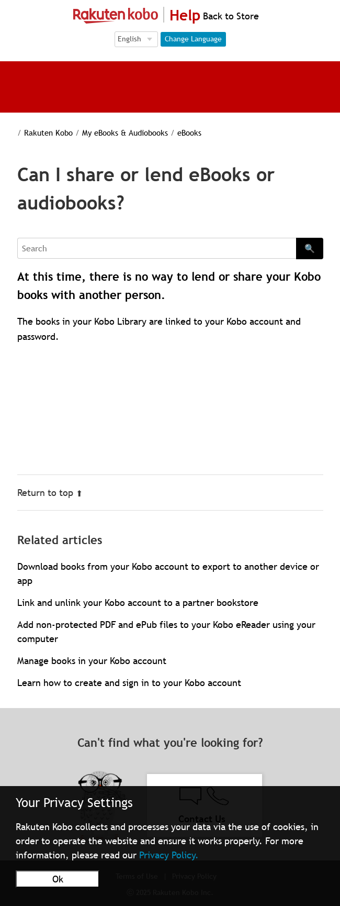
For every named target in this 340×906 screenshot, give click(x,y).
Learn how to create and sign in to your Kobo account (129, 683)
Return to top (50, 493)
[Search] (156, 248)
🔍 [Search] (309, 248)
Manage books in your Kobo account (91, 661)
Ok (57, 879)
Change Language (193, 38)
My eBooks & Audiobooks (125, 132)
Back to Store (229, 16)
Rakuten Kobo (48, 132)
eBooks (189, 132)
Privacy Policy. (169, 855)
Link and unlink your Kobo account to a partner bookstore (137, 602)
